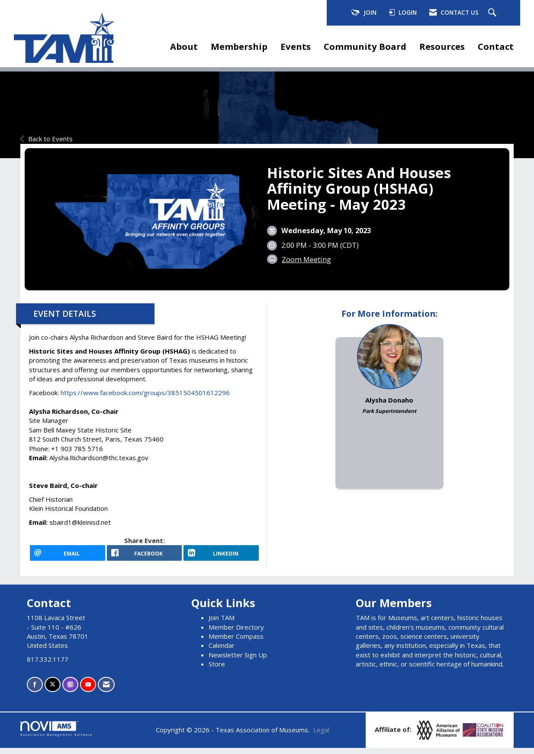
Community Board (365, 46)
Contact (496, 46)
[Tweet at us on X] (53, 690)
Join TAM (222, 623)
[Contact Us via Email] (106, 690)
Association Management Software (56, 735)
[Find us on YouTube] (88, 690)
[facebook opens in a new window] (144, 556)
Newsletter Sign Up (238, 660)
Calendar (222, 651)
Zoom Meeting (306, 259)
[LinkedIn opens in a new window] (221, 556)
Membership (239, 46)
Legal (321, 735)
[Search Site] (493, 13)
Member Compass (236, 642)
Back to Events (46, 138)
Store (217, 670)
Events (295, 46)
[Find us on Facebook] (35, 690)
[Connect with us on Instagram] (70, 690)
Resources (442, 46)
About (184, 46)
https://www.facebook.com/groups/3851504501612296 (146, 392)
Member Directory (236, 633)
